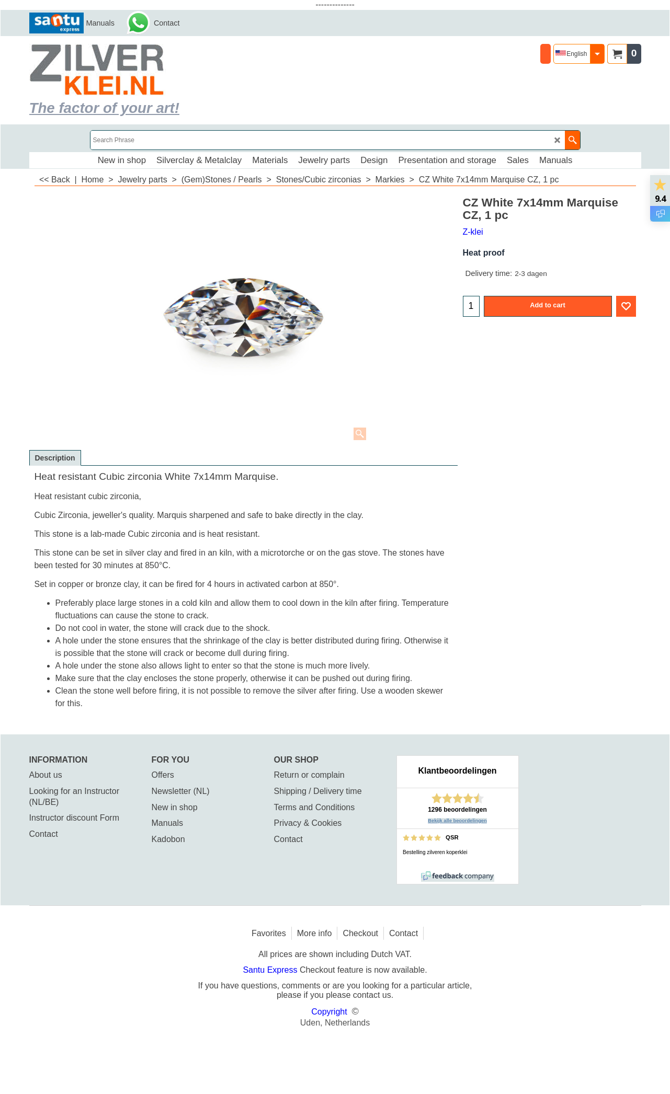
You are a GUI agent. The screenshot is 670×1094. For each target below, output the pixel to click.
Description (55, 458)
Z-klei (473, 231)
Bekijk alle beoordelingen (457, 820)
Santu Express (271, 969)
